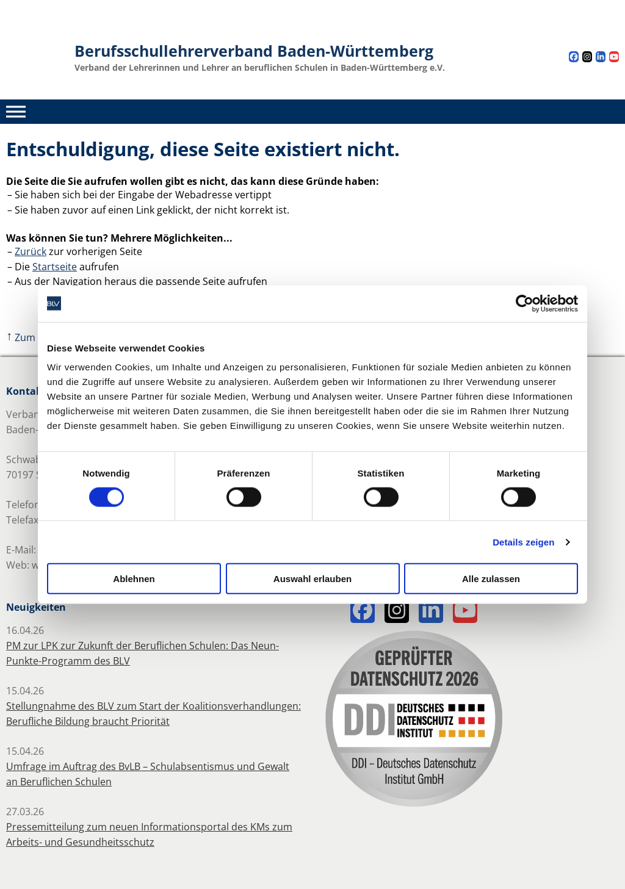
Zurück (30, 251)
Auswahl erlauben (312, 579)
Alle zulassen (491, 579)
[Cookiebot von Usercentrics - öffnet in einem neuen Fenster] (524, 303)
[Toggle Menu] (16, 111)
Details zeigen (523, 541)
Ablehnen (133, 579)
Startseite (54, 266)
